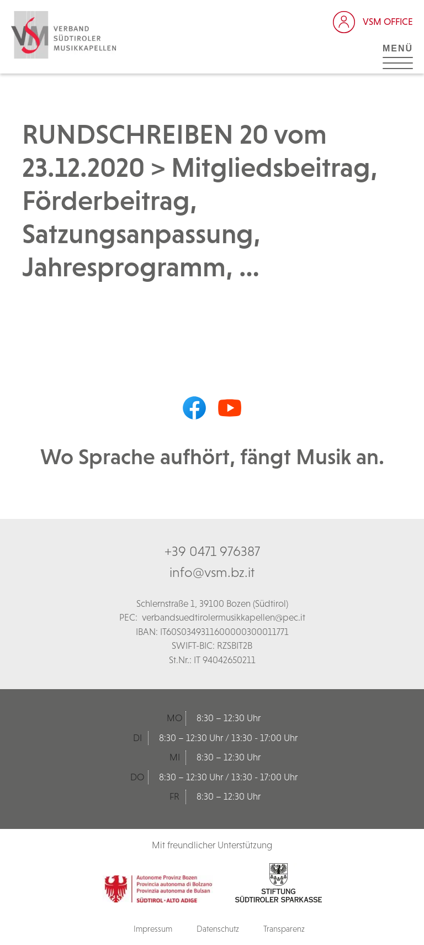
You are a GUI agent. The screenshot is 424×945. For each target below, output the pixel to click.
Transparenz (284, 928)
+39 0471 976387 (212, 551)
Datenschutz (218, 928)
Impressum (153, 928)
